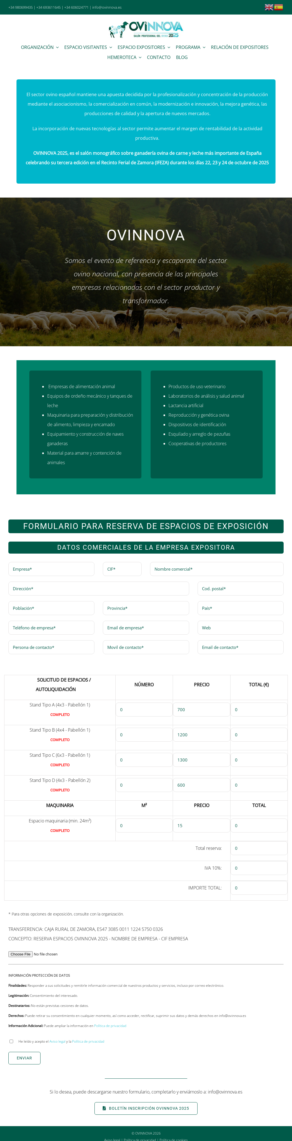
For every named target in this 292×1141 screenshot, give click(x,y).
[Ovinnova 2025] (146, 22)
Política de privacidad (110, 1025)
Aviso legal (57, 1041)
